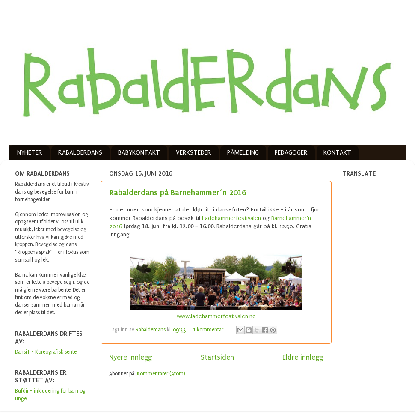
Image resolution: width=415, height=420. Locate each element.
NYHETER (29, 152)
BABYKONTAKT (139, 152)
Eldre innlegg (302, 357)
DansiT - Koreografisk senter (46, 352)
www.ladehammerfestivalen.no (216, 316)
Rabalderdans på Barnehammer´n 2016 (178, 192)
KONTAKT (337, 152)
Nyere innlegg (130, 357)
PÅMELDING (243, 152)
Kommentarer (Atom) (161, 374)
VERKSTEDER (193, 152)
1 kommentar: (209, 330)
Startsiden (217, 357)
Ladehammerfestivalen (231, 218)
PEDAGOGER (291, 152)
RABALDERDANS (80, 152)
